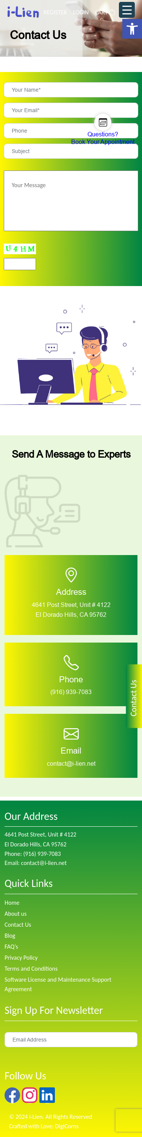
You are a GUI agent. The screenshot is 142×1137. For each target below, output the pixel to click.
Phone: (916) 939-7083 (33, 853)
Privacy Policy (21, 957)
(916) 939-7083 (71, 692)
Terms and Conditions (31, 968)
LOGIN (81, 12)
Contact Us (18, 924)
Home (12, 902)
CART (105, 12)
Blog (10, 935)
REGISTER (55, 12)
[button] (132, 29)
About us (16, 913)
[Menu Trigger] (127, 10)
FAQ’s (11, 946)
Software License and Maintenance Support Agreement (58, 984)
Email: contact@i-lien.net (36, 862)
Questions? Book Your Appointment (102, 138)
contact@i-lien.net (71, 763)
